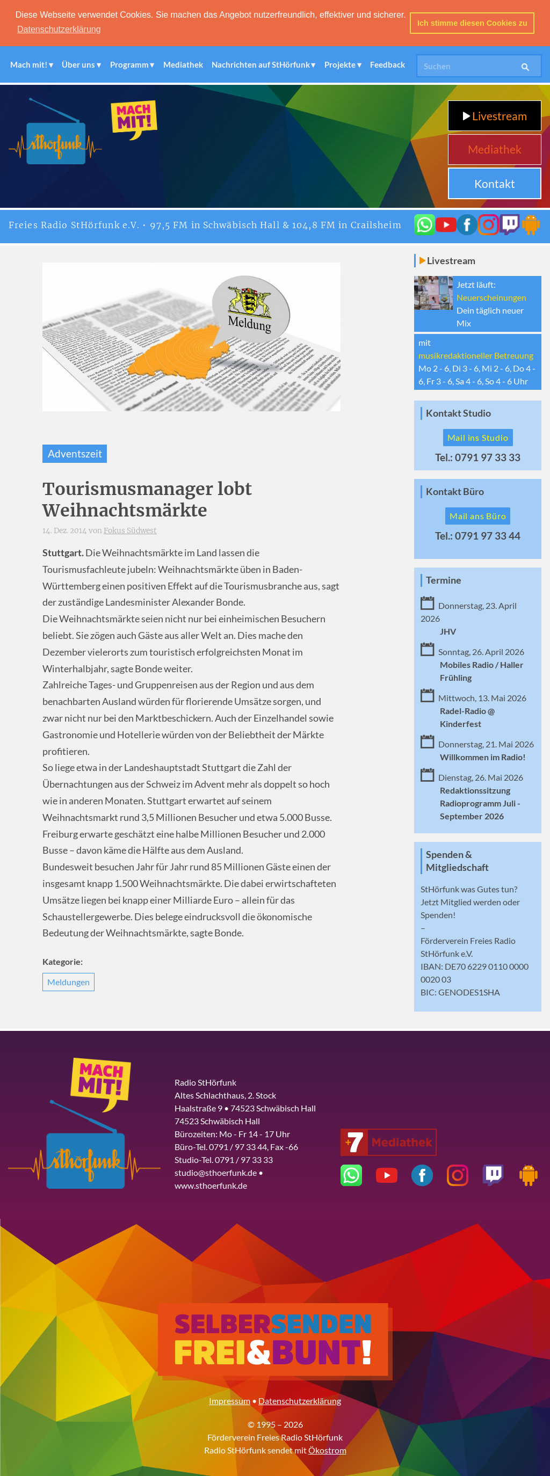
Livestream (495, 114)
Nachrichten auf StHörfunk (261, 63)
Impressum (229, 1399)
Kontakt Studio (458, 412)
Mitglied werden (470, 901)
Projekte (340, 63)
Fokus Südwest (130, 529)
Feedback (387, 63)
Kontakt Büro (455, 490)
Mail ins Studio (478, 436)
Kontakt (494, 182)
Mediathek (183, 63)
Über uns (78, 63)
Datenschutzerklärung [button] (59, 29)
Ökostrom (327, 1449)
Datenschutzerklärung (299, 1399)
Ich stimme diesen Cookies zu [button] (472, 23)
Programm (129, 63)
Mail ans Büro (478, 515)
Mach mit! (28, 63)
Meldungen (68, 981)
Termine (443, 579)
